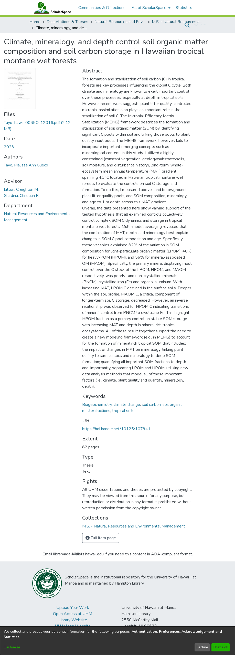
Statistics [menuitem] (184, 7)
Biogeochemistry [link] (97, 404)
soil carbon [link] (151, 404)
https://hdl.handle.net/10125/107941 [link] (116, 429)
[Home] (51, 7)
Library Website (72, 620)
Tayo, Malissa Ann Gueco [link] (26, 165)
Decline (202, 647)
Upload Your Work (72, 607)
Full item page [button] (101, 538)
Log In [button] (197, 25)
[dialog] (117, 640)
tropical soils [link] (123, 411)
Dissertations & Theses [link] (67, 22)
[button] (187, 25)
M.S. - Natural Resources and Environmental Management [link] (177, 22)
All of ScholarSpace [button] (149, 7)
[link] (133, 526)
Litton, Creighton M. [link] (21, 189)
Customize (12, 647)
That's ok (220, 647)
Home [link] (34, 22)
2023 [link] (9, 147)
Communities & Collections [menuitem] (101, 7)
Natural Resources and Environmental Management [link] (120, 22)
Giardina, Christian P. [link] (21, 195)
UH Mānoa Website (73, 626)
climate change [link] (127, 404)
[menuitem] (150, 7)
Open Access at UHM (72, 614)
